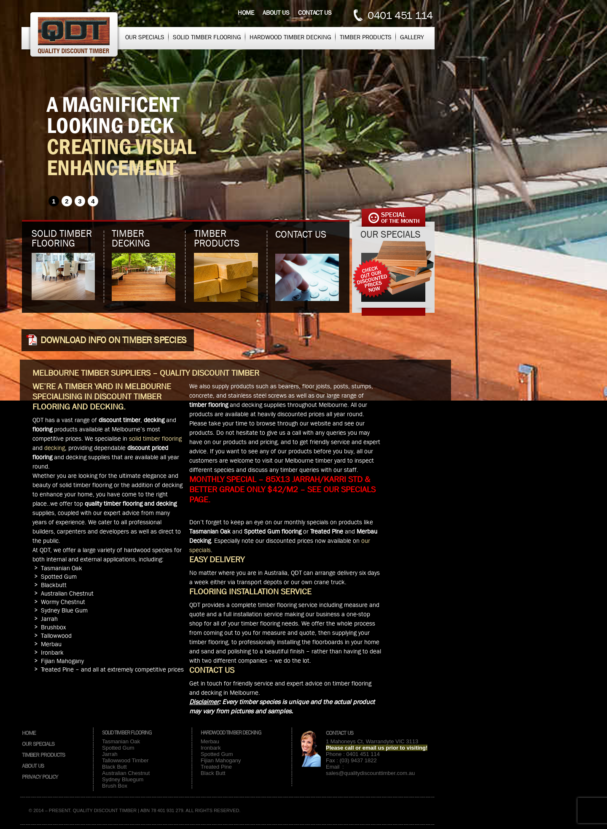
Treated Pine (216, 767)
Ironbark (211, 748)
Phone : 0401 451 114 (353, 754)
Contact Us (339, 733)
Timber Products (366, 37)
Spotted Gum (118, 748)
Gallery (412, 37)
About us (276, 12)
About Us (33, 765)
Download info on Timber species (113, 340)
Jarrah (110, 754)
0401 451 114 (400, 15)
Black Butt (114, 767)
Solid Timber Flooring (207, 37)
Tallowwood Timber (125, 760)
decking (54, 448)
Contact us (315, 12)
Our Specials (144, 37)
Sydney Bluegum (122, 779)
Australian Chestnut (126, 773)
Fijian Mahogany (221, 760)
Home (246, 12)
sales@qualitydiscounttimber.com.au (370, 773)
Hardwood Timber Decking (290, 37)
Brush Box (114, 786)
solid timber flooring (155, 438)
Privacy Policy (40, 776)
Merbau (210, 741)
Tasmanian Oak (121, 741)
